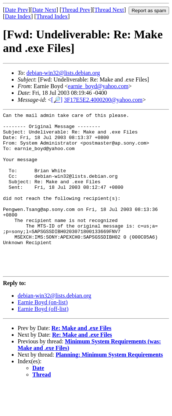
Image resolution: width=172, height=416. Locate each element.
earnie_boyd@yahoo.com (98, 86)
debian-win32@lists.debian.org (63, 73)
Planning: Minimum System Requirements (109, 387)
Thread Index (52, 16)
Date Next (44, 10)
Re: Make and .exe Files (81, 360)
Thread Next (109, 10)
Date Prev (16, 10)
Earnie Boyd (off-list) (43, 341)
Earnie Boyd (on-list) (43, 334)
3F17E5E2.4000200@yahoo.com (103, 100)
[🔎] (56, 100)
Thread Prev (75, 10)
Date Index (18, 16)
